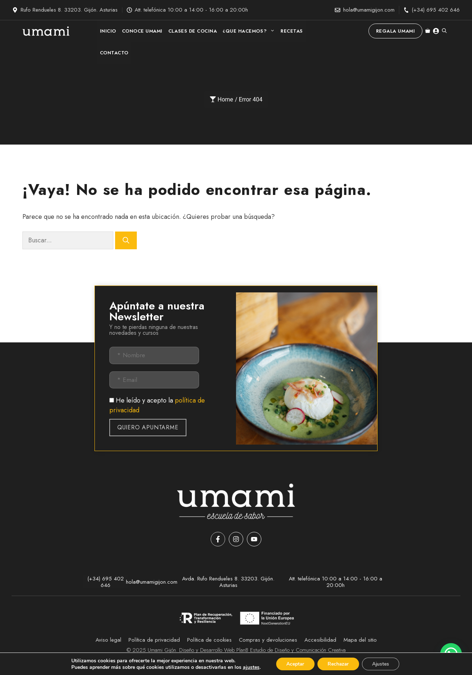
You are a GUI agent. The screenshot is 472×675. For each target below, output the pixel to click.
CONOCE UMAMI (142, 31)
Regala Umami (395, 31)
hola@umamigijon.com (369, 10)
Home (221, 99)
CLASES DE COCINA (192, 31)
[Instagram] (236, 539)
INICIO (108, 31)
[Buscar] (126, 240)
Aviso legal (108, 640)
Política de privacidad (154, 640)
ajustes (248, 667)
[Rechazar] (338, 663)
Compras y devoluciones (268, 640)
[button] (444, 31)
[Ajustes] (382, 663)
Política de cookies (209, 640)
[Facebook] (218, 539)
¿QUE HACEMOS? (250, 31)
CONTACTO (114, 52)
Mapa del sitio (360, 640)
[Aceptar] (293, 663)
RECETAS (292, 31)
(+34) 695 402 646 (436, 10)
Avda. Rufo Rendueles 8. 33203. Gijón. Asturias (228, 581)
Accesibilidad (320, 640)
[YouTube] (254, 539)
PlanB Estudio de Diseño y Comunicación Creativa (291, 650)
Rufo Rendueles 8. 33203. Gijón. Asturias (69, 10)
